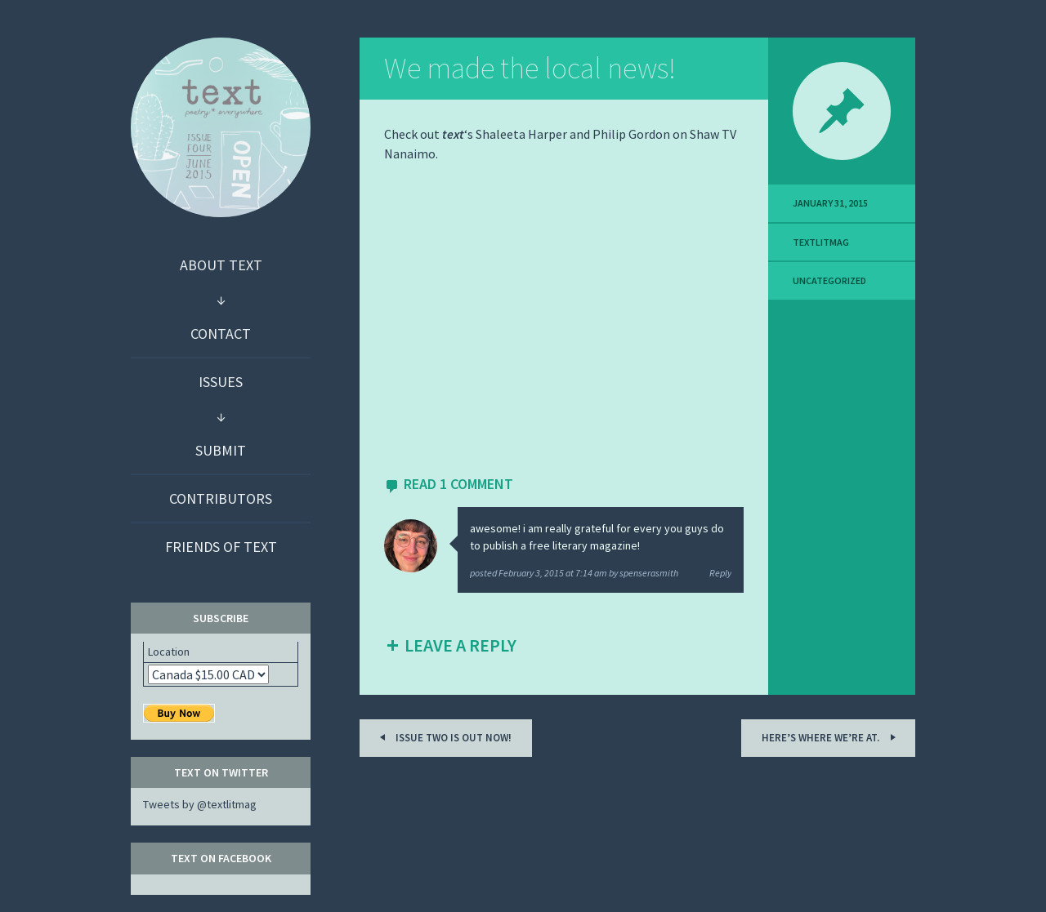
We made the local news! (530, 68)
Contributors (220, 498)
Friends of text (221, 546)
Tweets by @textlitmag (200, 804)
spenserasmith (648, 573)
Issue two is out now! (443, 737)
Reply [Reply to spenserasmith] (720, 573)
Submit (220, 450)
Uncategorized (829, 280)
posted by (544, 573)
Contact (220, 333)
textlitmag (821, 242)
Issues (221, 381)
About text (221, 265)
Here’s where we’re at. (831, 737)
